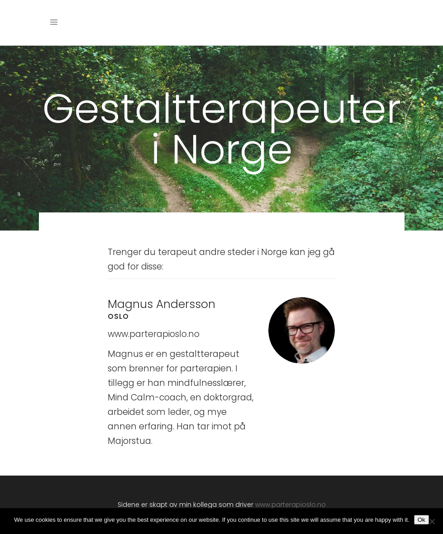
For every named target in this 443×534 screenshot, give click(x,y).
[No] (431, 521)
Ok (421, 519)
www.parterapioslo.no (154, 334)
